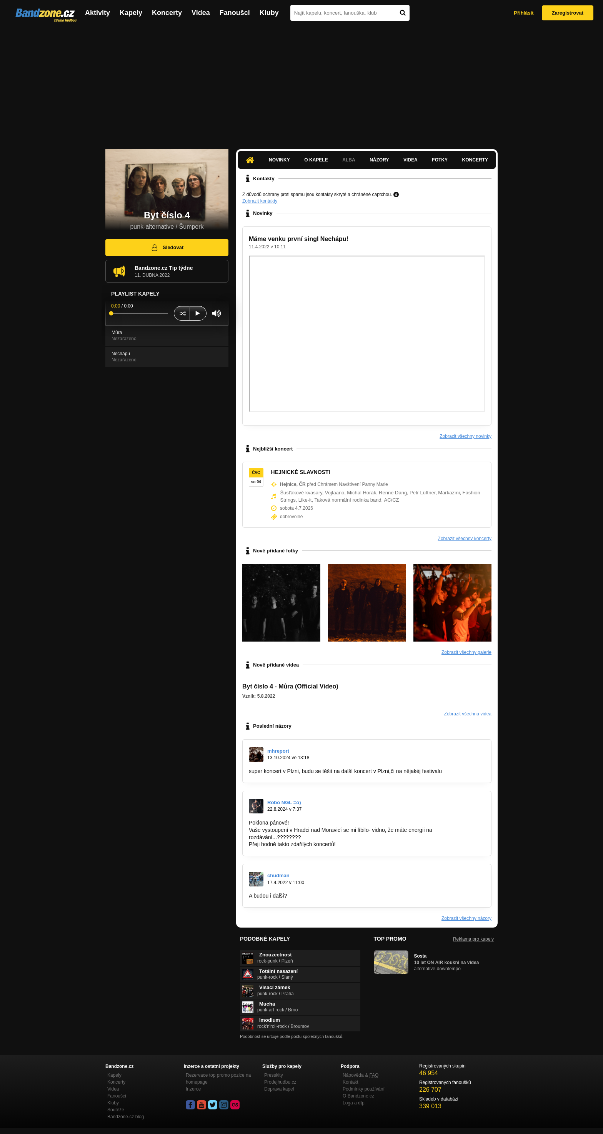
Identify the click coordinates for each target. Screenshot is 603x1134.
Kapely (131, 13)
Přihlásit (523, 13)
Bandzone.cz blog (125, 1116)
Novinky (279, 160)
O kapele (316, 160)
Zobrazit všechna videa (467, 714)
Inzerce (193, 1089)
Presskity (273, 1075)
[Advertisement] (301, 84)
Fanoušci (235, 13)
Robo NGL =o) (284, 802)
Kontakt (350, 1082)
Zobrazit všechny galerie (466, 652)
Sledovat (167, 247)
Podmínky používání (364, 1089)
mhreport (278, 751)
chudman (278, 875)
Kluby (269, 13)
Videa (201, 13)
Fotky (440, 160)
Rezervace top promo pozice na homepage (218, 1078)
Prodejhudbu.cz (280, 1082)
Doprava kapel (279, 1089)
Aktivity (97, 13)
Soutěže (115, 1109)
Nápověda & (360, 1075)
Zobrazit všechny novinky (465, 436)
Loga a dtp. (354, 1103)
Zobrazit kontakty (259, 201)
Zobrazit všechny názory (466, 918)
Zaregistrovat (567, 13)
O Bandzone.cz (358, 1096)
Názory (379, 160)
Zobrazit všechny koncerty (464, 538)
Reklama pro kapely (473, 939)
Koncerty (167, 13)
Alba (348, 160)
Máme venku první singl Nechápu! (298, 239)
